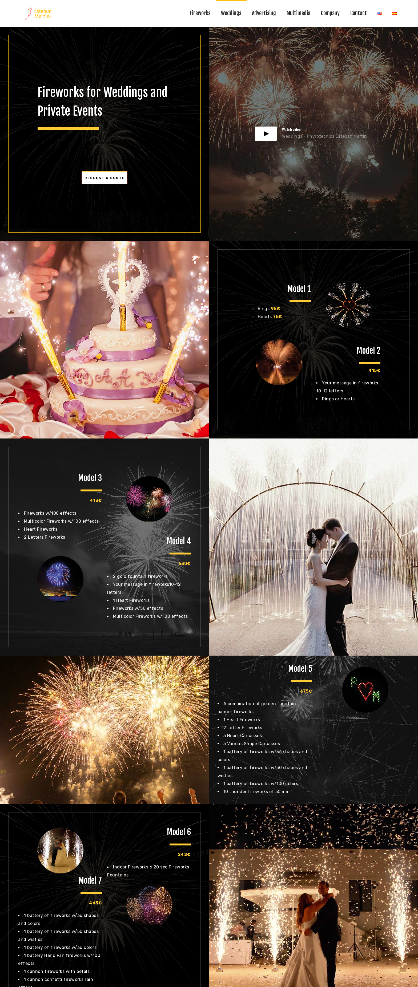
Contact (358, 13)
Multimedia (298, 13)
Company (330, 13)
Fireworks (200, 13)
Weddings (231, 13)
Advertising (264, 13)
